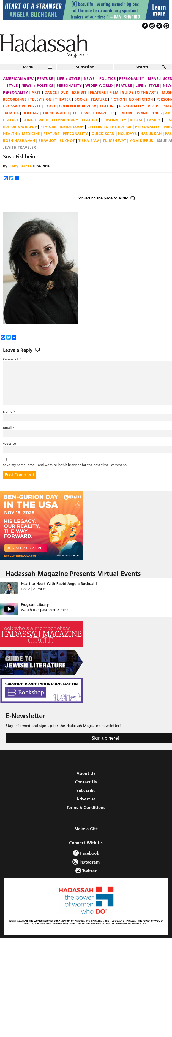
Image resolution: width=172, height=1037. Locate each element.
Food (50, 106)
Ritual (136, 120)
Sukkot (67, 140)
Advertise (85, 799)
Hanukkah (151, 133)
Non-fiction (141, 99)
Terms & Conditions (86, 807)
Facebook (86, 853)
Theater (63, 99)
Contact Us (86, 781)
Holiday (31, 113)
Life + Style (68, 78)
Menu (28, 66)
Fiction (117, 99)
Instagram (86, 862)
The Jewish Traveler (93, 113)
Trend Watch (56, 113)
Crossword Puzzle (22, 106)
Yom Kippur (141, 140)
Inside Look (72, 126)
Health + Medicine (21, 133)
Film (114, 92)
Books (80, 99)
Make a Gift (86, 828)
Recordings (15, 99)
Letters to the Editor (109, 126)
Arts (36, 92)
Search (142, 66)
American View (18, 78)
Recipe (154, 106)
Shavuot (47, 140)
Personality (131, 78)
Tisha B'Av (88, 140)
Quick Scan (103, 133)
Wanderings (149, 113)
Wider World (99, 85)
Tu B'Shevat (114, 140)
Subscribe (85, 66)
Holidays (127, 133)
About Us (86, 773)
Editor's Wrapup (20, 126)
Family (154, 120)
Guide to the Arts (140, 92)
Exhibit (79, 92)
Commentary (65, 120)
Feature (45, 78)
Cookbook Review (77, 106)
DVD (65, 92)
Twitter (86, 870)
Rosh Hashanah (19, 140)
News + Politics (100, 78)
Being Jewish (35, 120)
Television (40, 99)
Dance (51, 92)
